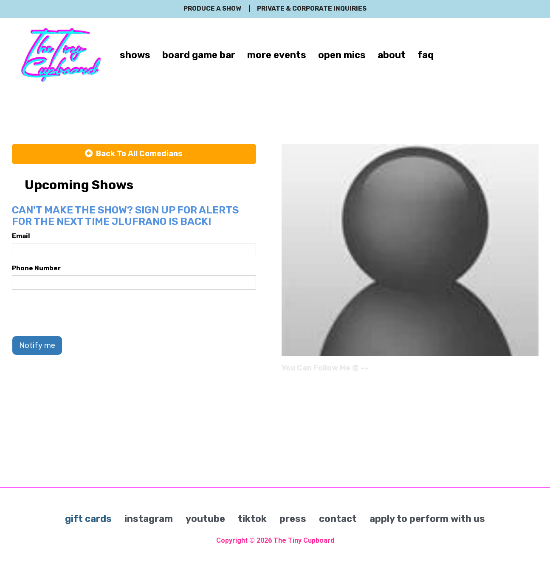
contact (338, 518)
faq (425, 55)
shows (135, 55)
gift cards (88, 518)
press (292, 518)
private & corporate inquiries (312, 8)
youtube (205, 518)
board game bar (198, 55)
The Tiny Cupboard (304, 540)
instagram (148, 518)
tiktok (252, 518)
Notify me (37, 345)
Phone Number (36, 268)
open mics (342, 55)
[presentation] (76, 312)
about (392, 55)
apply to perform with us (427, 518)
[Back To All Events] (134, 154)
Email (21, 236)
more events (276, 55)
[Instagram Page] (533, 371)
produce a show (212, 8)
